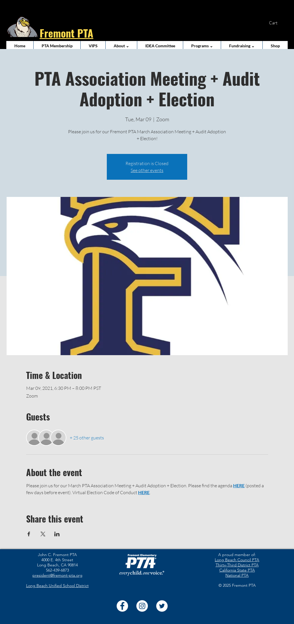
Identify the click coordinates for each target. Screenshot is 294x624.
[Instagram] (142, 606)
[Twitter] (162, 606)
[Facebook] (122, 606)
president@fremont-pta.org (57, 575)
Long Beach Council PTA (237, 559)
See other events (147, 170)
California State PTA (237, 570)
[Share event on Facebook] (29, 534)
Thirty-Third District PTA (237, 565)
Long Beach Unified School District (57, 585)
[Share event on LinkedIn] (57, 534)
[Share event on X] (43, 534)
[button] (277, 23)
